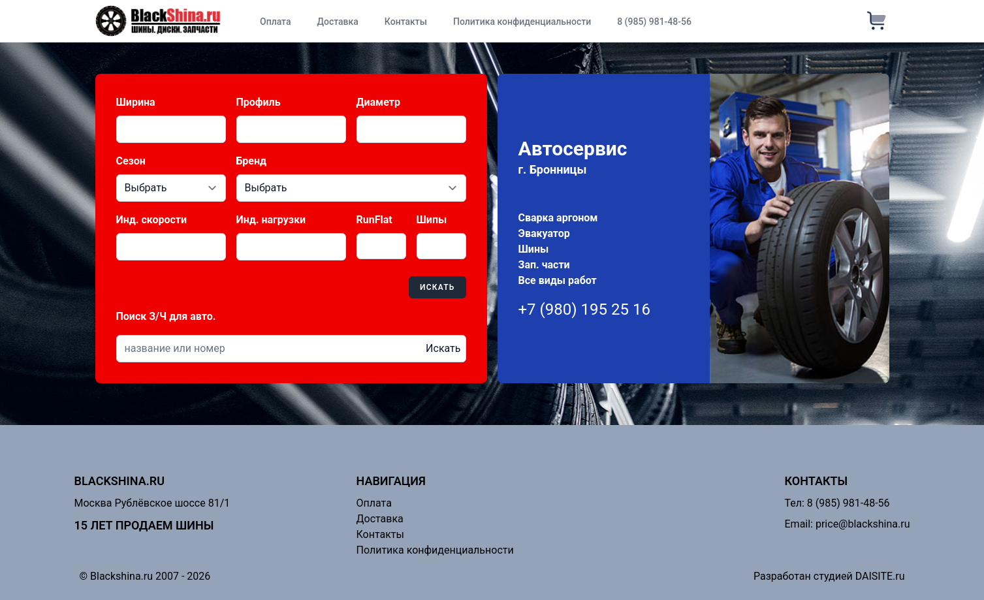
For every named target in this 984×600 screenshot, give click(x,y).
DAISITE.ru (880, 576)
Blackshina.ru (119, 481)
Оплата (275, 21)
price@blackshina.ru (863, 524)
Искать (437, 287)
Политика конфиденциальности (522, 21)
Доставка (337, 21)
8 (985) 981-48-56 (654, 21)
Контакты (406, 21)
